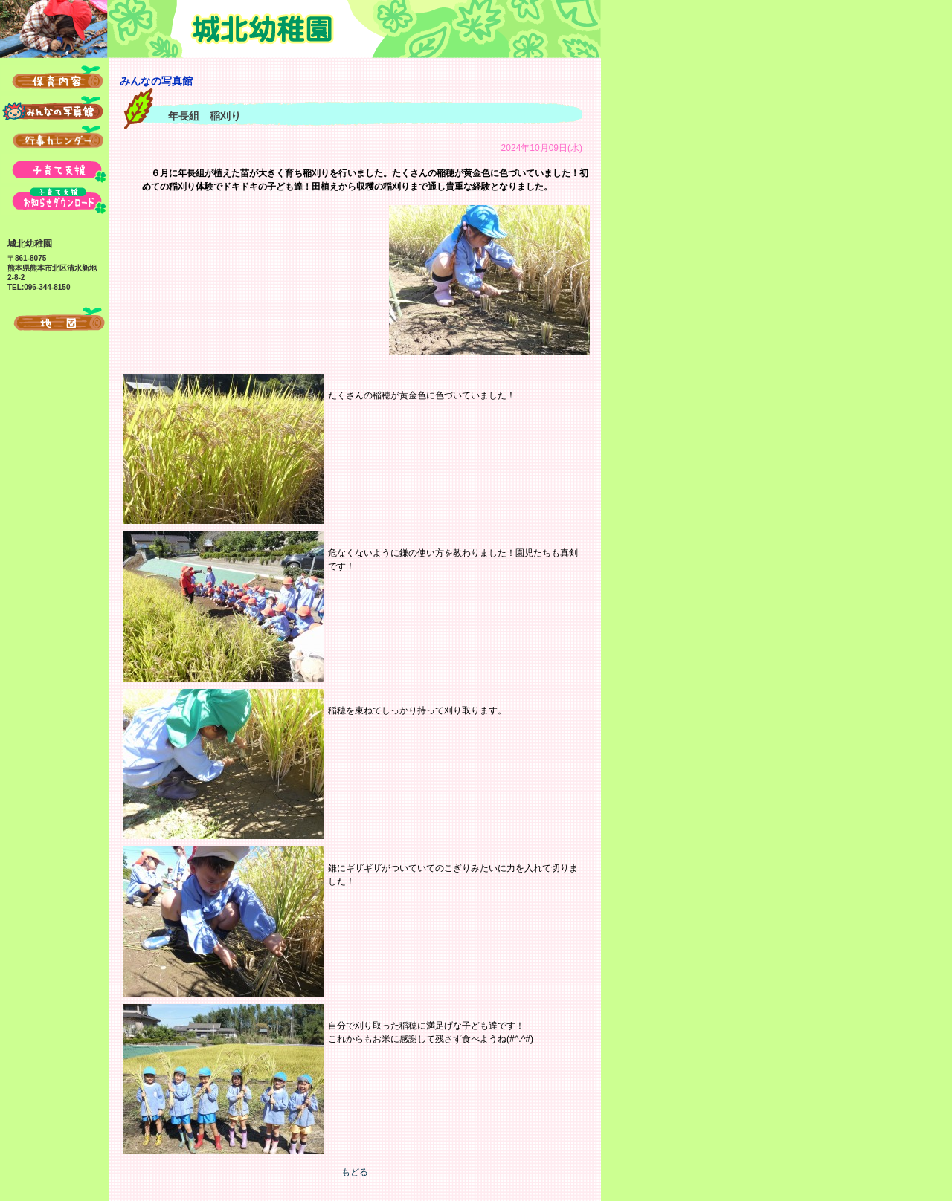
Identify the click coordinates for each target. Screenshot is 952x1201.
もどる (354, 1172)
